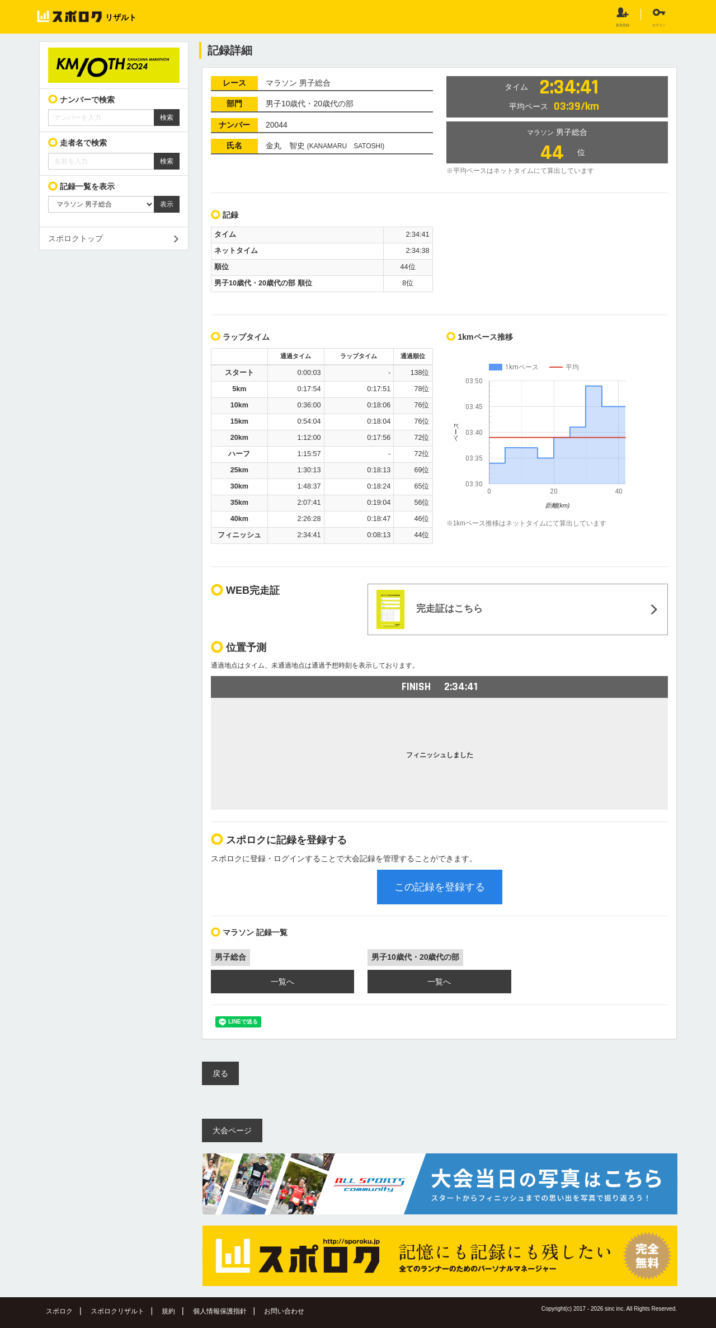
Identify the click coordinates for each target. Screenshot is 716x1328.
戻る (220, 1073)
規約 (168, 1311)
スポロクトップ (75, 238)
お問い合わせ (284, 1311)
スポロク (59, 1311)
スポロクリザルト (117, 1311)
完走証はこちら (429, 609)
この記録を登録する (439, 887)
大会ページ (232, 1130)
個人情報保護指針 (220, 1311)
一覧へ (282, 981)
